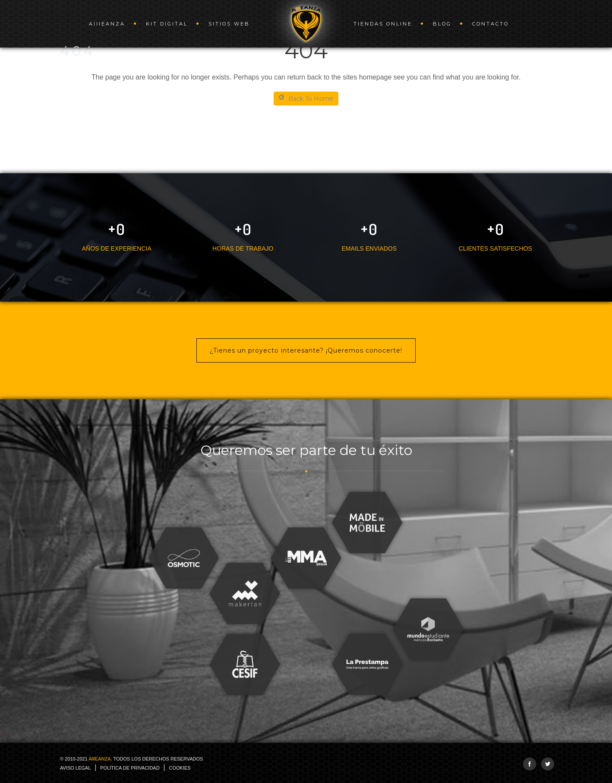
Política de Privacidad (129, 767)
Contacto (490, 24)
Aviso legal (75, 767)
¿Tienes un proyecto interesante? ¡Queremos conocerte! (306, 350)
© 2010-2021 (131, 758)
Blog (442, 24)
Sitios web (229, 24)
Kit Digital (167, 24)
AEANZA (107, 24)
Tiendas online (382, 24)
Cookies (180, 767)
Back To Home (306, 98)
